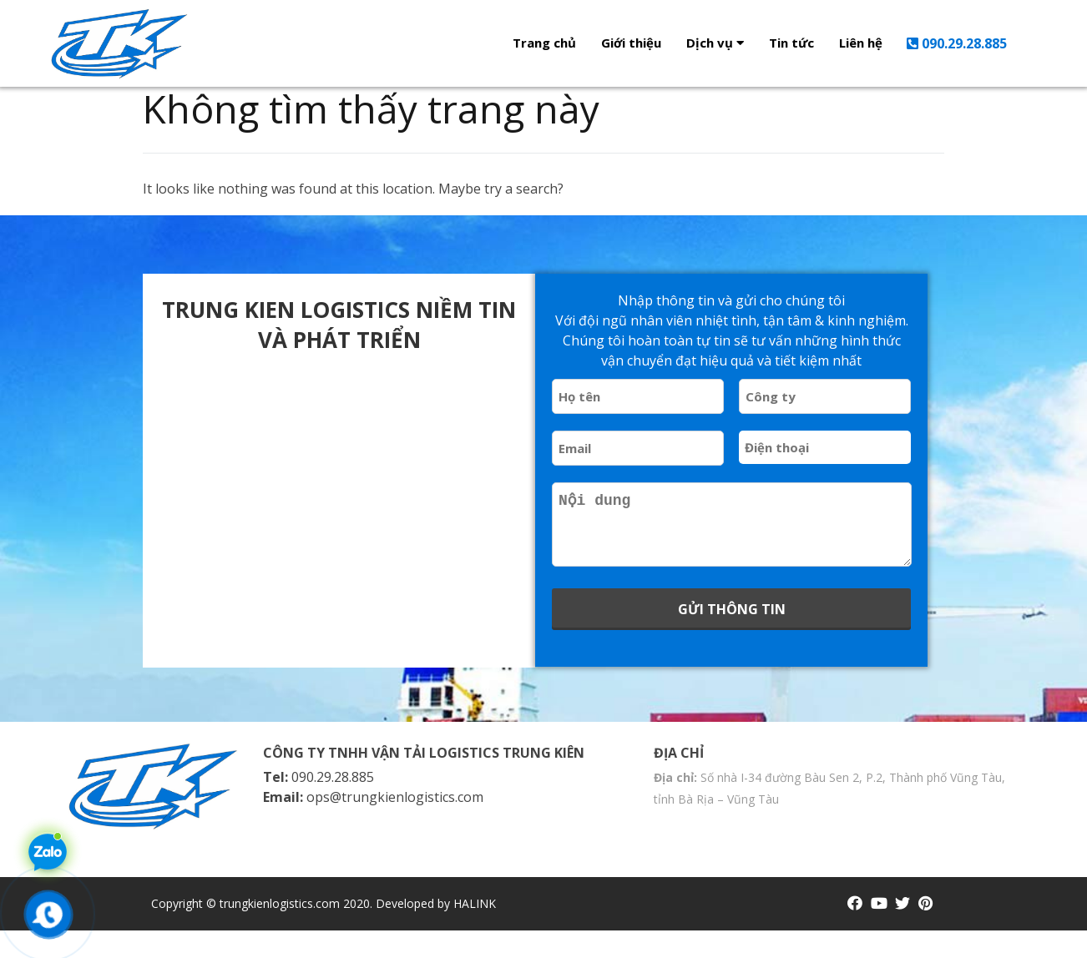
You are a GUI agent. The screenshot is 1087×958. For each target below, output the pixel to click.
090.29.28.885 (957, 43)
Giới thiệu (631, 42)
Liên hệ (860, 42)
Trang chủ (544, 42)
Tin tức (791, 42)
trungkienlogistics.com (280, 931)
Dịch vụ (715, 42)
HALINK (474, 931)
